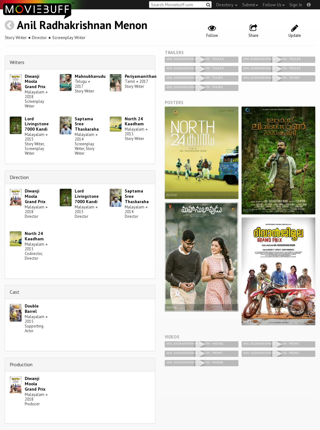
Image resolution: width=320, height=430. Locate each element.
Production (21, 364)
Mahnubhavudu (90, 76)
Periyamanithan (141, 76)
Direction (19, 177)
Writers (17, 62)
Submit (250, 5)
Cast (14, 292)
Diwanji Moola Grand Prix (35, 81)
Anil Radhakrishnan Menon (82, 25)
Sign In (295, 5)
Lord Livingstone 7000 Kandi (37, 124)
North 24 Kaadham (134, 121)
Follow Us (274, 5)
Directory (227, 5)
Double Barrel (32, 308)
